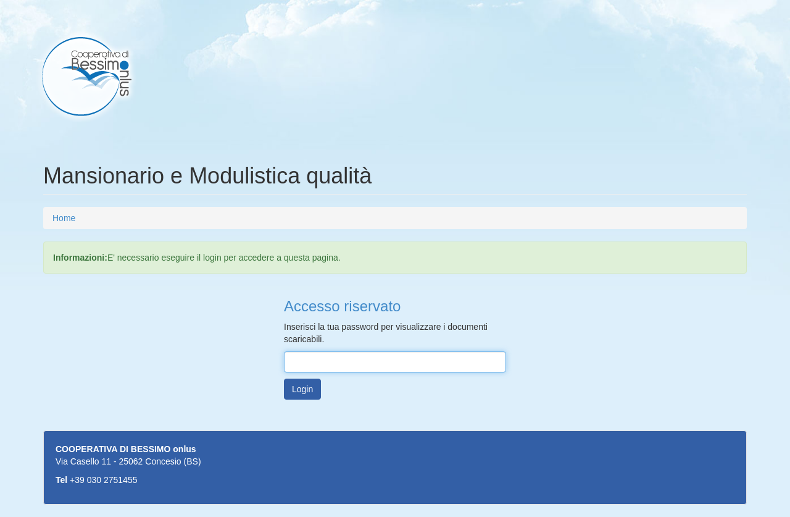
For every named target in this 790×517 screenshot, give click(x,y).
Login (302, 389)
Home (63, 218)
